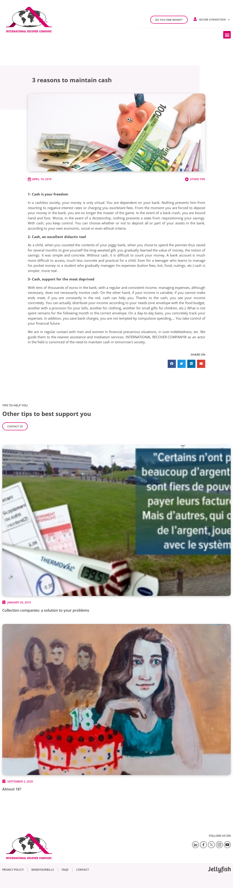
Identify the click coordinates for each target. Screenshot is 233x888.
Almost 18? (11, 789)
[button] (227, 34)
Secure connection (214, 19)
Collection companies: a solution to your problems (45, 610)
